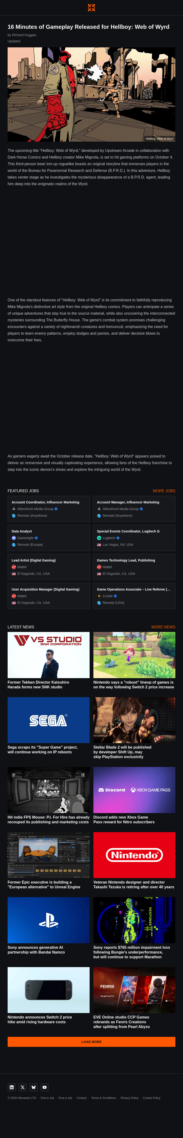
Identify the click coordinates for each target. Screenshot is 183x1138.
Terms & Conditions (103, 1098)
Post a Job (65, 1098)
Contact (81, 1098)
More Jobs (164, 491)
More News (163, 627)
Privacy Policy (129, 1098)
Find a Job (47, 1098)
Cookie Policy (151, 1098)
